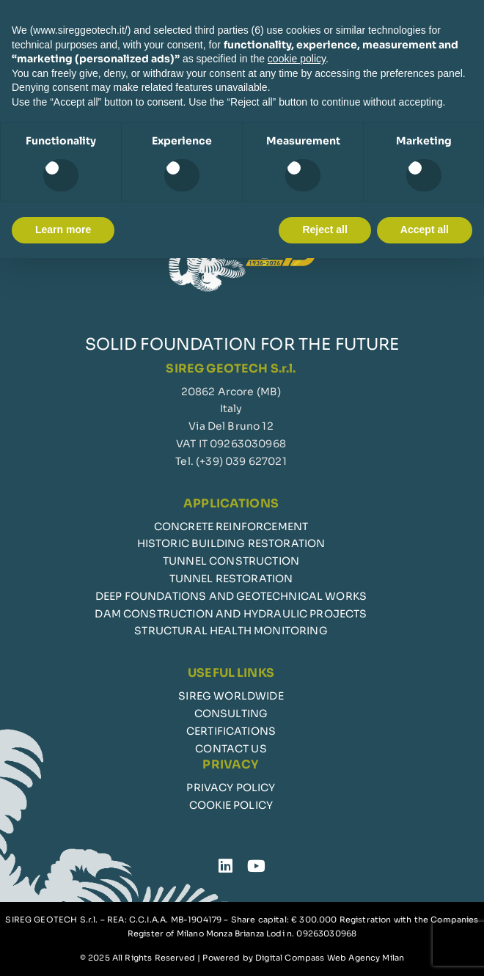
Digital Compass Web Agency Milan (329, 958)
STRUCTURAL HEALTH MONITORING (230, 630)
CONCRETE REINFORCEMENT (231, 526)
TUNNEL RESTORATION (231, 578)
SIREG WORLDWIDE (230, 695)
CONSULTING (231, 713)
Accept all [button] (424, 229)
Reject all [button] (324, 229)
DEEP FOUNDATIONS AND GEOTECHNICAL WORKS (231, 596)
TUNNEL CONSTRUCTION (231, 561)
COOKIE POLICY (231, 805)
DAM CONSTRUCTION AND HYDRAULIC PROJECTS (231, 613)
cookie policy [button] (297, 59)
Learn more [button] (63, 229)
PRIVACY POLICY (230, 787)
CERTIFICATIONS (231, 731)
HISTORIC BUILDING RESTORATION (231, 543)
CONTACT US (231, 748)
